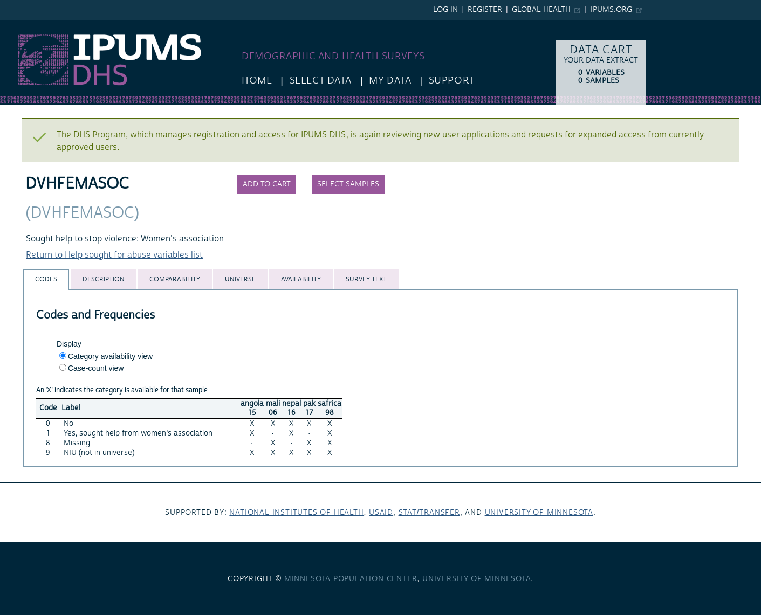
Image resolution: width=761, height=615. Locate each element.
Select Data (321, 80)
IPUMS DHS (22, 25)
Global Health (541, 10)
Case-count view (96, 368)
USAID (381, 512)
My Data (390, 80)
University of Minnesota (539, 512)
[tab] (46, 279)
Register (485, 10)
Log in (445, 10)
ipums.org (611, 10)
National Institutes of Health (296, 512)
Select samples (348, 184)
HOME (257, 80)
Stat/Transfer (429, 512)
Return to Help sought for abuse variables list (114, 255)
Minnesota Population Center (350, 579)
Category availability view (110, 356)
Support (452, 80)
